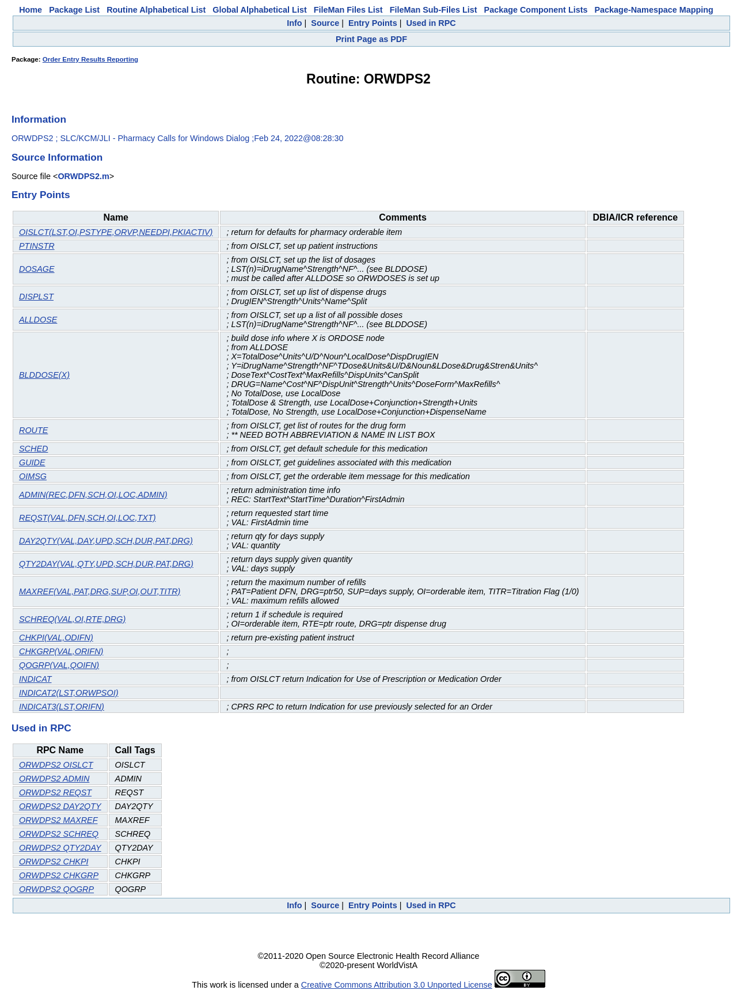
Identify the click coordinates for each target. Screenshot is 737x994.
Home (30, 9)
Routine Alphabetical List (156, 9)
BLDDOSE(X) (44, 375)
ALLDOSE (38, 319)
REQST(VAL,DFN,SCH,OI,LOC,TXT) (87, 517)
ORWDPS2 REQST (55, 792)
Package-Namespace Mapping (654, 9)
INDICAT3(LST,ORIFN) (61, 706)
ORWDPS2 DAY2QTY (60, 806)
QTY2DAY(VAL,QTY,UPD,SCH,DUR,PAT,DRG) (106, 563)
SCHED (33, 448)
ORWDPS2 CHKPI (53, 861)
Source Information (57, 157)
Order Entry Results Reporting (90, 59)
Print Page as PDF (371, 39)
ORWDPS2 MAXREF (58, 820)
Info (294, 23)
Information (39, 119)
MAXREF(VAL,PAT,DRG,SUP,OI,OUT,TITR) (99, 591)
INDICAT (35, 679)
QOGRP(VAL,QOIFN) (59, 665)
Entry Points (372, 23)
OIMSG (33, 476)
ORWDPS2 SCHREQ (58, 834)
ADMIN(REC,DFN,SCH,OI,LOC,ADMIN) (93, 494)
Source (325, 23)
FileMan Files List (348, 9)
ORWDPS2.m (83, 176)
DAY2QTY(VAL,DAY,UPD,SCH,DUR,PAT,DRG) (106, 540)
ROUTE (33, 430)
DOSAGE (37, 269)
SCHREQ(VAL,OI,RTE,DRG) (72, 619)
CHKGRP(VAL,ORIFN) (61, 651)
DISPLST (36, 296)
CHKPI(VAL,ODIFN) (56, 637)
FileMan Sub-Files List (433, 9)
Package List (74, 9)
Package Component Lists (536, 9)
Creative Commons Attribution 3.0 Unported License (396, 984)
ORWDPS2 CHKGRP (58, 875)
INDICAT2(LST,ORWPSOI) (68, 692)
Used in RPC (430, 23)
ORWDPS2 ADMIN (54, 778)
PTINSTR (37, 246)
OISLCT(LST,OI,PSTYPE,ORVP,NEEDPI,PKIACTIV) (115, 232)
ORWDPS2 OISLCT (56, 764)
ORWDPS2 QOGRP (56, 889)
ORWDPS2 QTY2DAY (60, 847)
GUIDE (32, 462)
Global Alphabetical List (259, 9)
